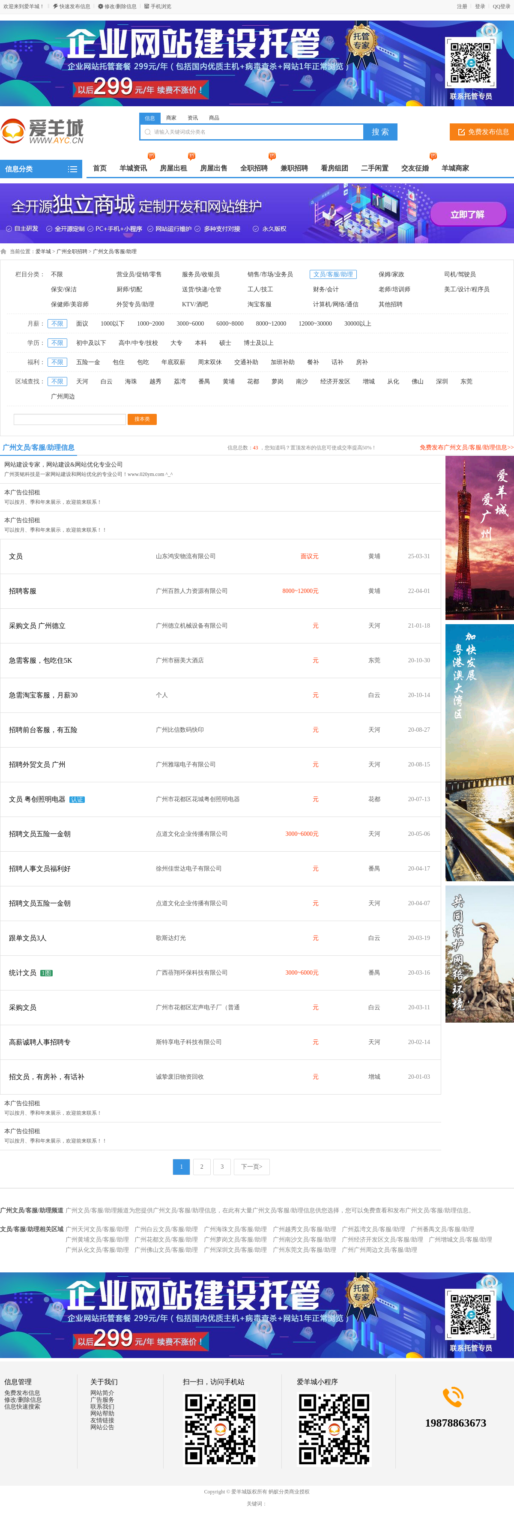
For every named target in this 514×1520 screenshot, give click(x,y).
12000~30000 (315, 323)
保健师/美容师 (70, 304)
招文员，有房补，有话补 (46, 1076)
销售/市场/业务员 (270, 274)
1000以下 (113, 323)
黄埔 (229, 381)
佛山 (418, 381)
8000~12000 (271, 323)
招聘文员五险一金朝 (40, 834)
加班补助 (283, 362)
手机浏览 (161, 6)
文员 (16, 556)
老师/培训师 (394, 289)
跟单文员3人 (28, 938)
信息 (150, 118)
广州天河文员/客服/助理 (97, 1229)
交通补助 (246, 362)
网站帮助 (102, 1413)
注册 (462, 6)
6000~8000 (230, 323)
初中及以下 (91, 343)
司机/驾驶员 (460, 274)
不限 (57, 274)
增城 (369, 381)
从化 (393, 381)
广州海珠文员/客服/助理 (235, 1229)
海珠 (131, 381)
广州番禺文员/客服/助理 (442, 1229)
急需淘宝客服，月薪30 (43, 695)
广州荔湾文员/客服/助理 (373, 1229)
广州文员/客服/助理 (115, 251)
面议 (82, 323)
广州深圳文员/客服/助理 (235, 1250)
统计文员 (22, 972)
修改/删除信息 (121, 6)
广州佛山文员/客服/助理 (166, 1250)
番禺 (204, 381)
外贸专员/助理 (135, 304)
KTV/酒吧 (195, 304)
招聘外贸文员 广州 (37, 764)
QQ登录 (502, 6)
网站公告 (102, 1427)
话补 (338, 362)
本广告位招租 (22, 492)
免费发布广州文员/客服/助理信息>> (467, 447)
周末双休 (210, 362)
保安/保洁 (64, 289)
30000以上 (357, 323)
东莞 (466, 381)
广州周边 (63, 396)
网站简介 (102, 1393)
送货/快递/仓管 (201, 289)
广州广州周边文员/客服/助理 (379, 1250)
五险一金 (88, 362)
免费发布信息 (22, 1393)
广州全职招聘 (72, 251)
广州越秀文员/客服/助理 (304, 1229)
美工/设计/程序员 (467, 289)
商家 (171, 118)
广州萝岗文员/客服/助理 (235, 1239)
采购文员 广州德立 (37, 625)
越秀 (155, 381)
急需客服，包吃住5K (40, 660)
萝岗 (278, 381)
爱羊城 (43, 251)
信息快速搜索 (22, 1406)
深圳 (442, 381)
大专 (176, 343)
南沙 (302, 381)
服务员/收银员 (201, 274)
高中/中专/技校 (138, 343)
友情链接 (102, 1420)
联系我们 (102, 1406)
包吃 (143, 362)
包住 (119, 362)
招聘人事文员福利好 (40, 868)
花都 (253, 381)
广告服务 (102, 1400)
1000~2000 (150, 323)
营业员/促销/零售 (139, 274)
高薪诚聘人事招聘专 (40, 1042)
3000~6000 (190, 323)
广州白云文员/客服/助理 (166, 1229)
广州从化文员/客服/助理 (97, 1250)
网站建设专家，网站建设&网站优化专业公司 (63, 464)
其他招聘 (391, 304)
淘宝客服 (260, 304)
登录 (480, 6)
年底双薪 (173, 362)
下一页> (252, 1167)
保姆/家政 (391, 274)
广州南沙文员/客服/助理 (304, 1239)
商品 (214, 118)
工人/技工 (260, 289)
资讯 (193, 118)
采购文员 (22, 1007)
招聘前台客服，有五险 (43, 729)
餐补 (313, 362)
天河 (82, 381)
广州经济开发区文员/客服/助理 (382, 1239)
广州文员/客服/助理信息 (39, 447)
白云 (107, 381)
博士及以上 (259, 343)
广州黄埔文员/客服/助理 (97, 1239)
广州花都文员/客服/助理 (166, 1239)
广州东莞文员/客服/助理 (304, 1250)
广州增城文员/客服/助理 (460, 1239)
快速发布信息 (75, 6)
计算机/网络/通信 (336, 304)
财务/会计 (326, 289)
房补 (362, 362)
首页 (100, 168)
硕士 (225, 343)
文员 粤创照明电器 (37, 799)
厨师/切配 (129, 289)
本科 (201, 343)
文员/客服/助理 (333, 274)
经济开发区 (335, 381)
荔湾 (180, 381)
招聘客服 (22, 591)
